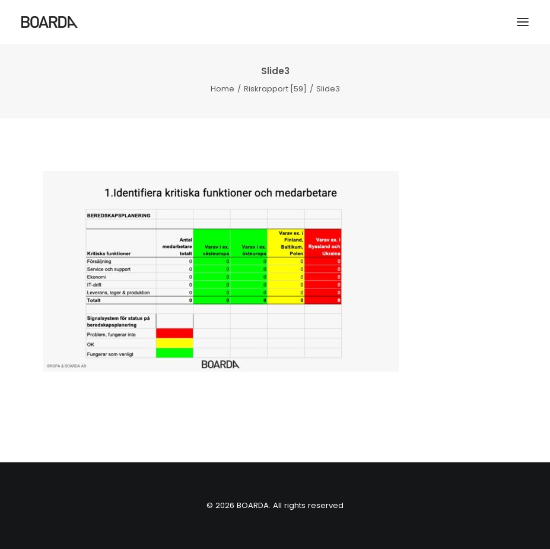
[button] (522, 22)
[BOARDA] (49, 22)
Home (222, 88)
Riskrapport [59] (275, 88)
